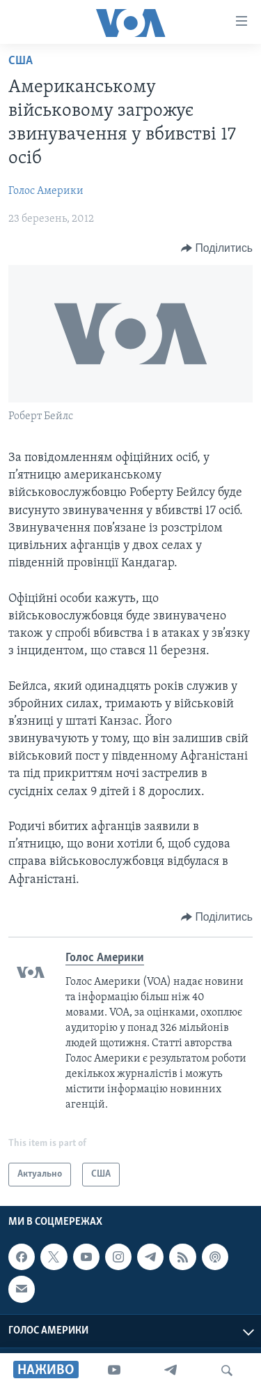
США (20, 61)
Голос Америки (46, 191)
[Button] (217, 248)
